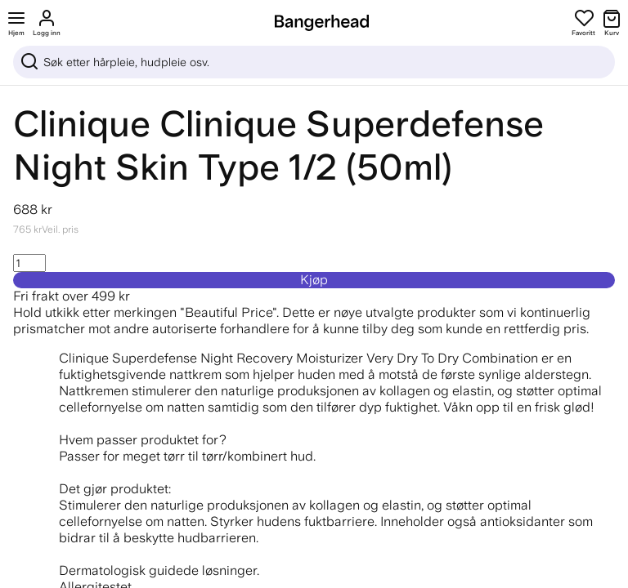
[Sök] (314, 62)
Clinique (81, 123)
